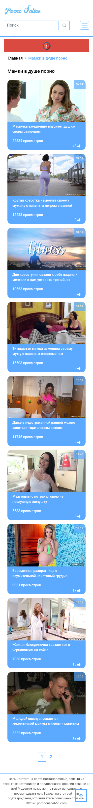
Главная (15, 58)
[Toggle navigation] (84, 25)
